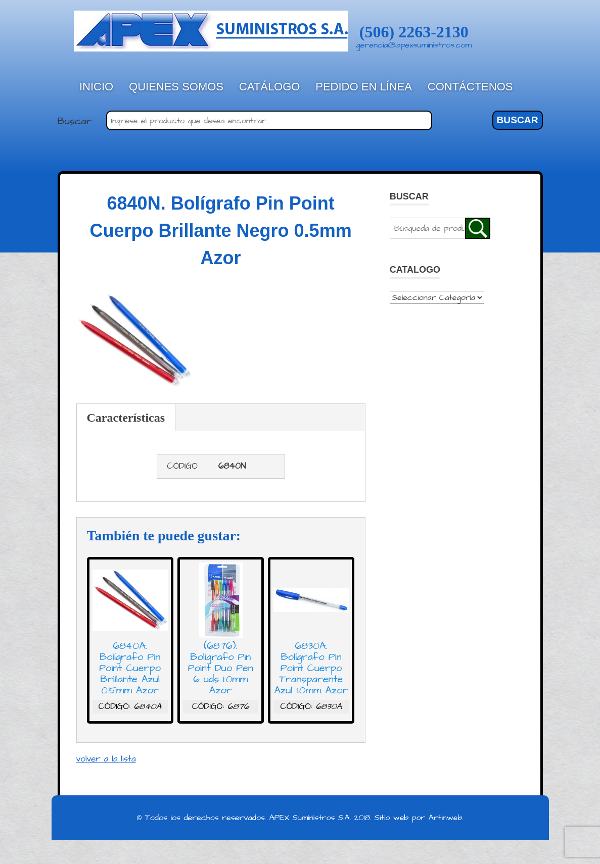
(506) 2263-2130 (414, 32)
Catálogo (269, 86)
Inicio (96, 86)
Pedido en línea (363, 86)
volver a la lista (106, 759)
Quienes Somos (176, 86)
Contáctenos (470, 86)
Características (126, 417)
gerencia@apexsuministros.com (414, 44)
